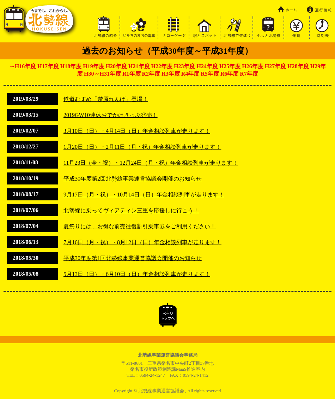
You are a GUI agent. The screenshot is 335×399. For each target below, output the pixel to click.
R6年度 (229, 74)
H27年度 (275, 66)
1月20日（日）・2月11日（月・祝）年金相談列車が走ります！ (142, 147)
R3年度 (171, 74)
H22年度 (161, 66)
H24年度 (207, 66)
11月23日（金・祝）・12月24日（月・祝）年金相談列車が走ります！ (150, 163)
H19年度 (93, 66)
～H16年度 (22, 66)
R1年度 (131, 74)
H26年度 (252, 66)
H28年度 (298, 66)
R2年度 (151, 74)
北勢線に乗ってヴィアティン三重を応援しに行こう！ (131, 210)
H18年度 (70, 66)
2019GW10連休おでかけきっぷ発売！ (110, 115)
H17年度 (48, 66)
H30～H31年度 (102, 74)
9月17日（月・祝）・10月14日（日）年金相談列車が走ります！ (143, 195)
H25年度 (229, 66)
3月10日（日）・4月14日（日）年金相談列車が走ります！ (136, 131)
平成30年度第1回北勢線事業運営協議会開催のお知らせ (132, 258)
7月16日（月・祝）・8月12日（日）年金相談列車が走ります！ (142, 242)
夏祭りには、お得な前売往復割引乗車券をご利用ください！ (139, 226)
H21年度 (139, 66)
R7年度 (249, 74)
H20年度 (116, 66)
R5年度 (210, 74)
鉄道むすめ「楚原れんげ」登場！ (105, 99)
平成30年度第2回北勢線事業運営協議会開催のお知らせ (132, 179)
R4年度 (190, 74)
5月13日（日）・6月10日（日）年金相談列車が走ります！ (136, 274)
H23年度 (184, 66)
